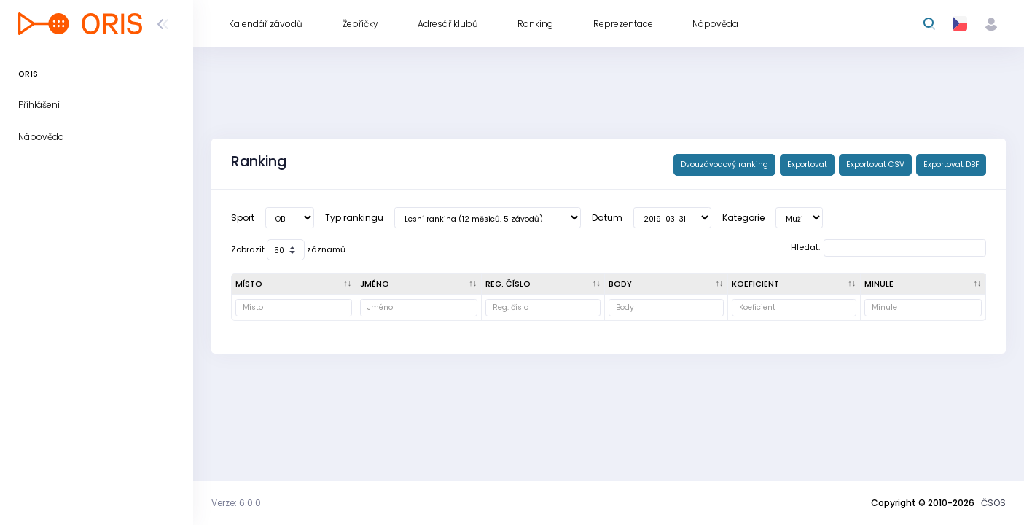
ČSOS (993, 503)
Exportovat (807, 164)
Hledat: (888, 248)
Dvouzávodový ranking (724, 164)
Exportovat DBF (951, 164)
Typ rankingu (354, 217)
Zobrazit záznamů (288, 249)
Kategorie (743, 217)
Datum (607, 217)
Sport (242, 217)
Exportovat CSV (875, 164)
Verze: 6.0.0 (236, 503)
